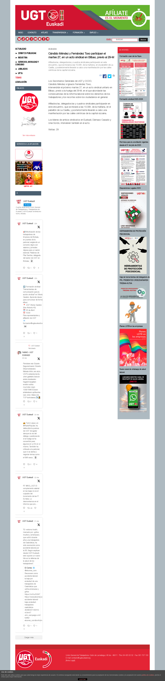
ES (107, 40)
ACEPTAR (82, 679)
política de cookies (148, 675)
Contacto (32, 33)
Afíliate (44, 33)
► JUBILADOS (21, 69)
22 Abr (24, 358)
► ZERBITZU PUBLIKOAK (25, 53)
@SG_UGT (30, 486)
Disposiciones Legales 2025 (130, 188)
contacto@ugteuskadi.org (80, 658)
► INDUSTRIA (21, 58)
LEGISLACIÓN (21, 82)
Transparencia (60, 33)
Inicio (20, 33)
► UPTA (18, 73)
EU (110, 40)
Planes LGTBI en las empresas (131, 326)
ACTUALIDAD (20, 49)
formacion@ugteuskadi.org (33, 323)
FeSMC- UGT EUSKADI (27, 354)
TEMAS (18, 78)
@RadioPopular (29, 426)
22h (35, 223)
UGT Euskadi (27, 224)
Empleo (94, 33)
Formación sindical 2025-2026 (131, 99)
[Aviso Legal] (70, 661)
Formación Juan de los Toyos (130, 56)
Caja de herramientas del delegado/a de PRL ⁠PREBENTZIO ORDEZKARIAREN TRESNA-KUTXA (135, 280)
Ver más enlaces (29, 135)
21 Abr (36, 521)
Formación (79, 33)
